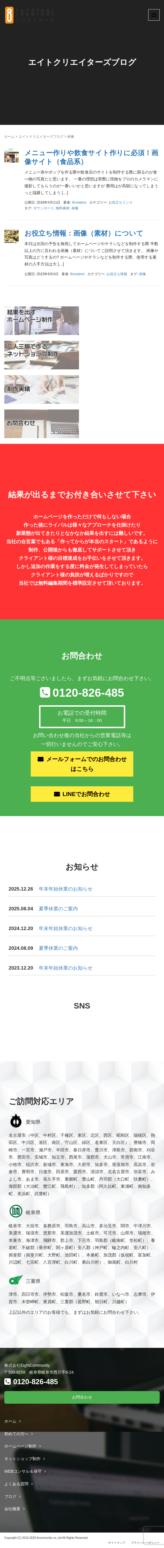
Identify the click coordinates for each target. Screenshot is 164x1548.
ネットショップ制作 (22, 1458)
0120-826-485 (88, 692)
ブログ (10, 1496)
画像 (75, 208)
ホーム (9, 137)
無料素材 (63, 208)
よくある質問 (16, 1484)
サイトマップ (116, 1542)
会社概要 (12, 1508)
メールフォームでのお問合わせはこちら (86, 764)
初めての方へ (16, 1433)
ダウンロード (43, 208)
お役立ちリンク (121, 202)
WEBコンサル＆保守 (23, 1471)
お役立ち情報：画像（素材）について (83, 233)
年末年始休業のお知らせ (65, 889)
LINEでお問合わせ (86, 794)
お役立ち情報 (117, 274)
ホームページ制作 (20, 1446)
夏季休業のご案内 (58, 908)
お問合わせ (82, 1397)
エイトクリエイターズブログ (41, 137)
